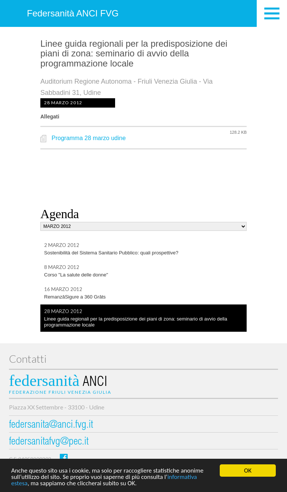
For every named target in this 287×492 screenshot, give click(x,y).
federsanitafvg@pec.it (49, 442)
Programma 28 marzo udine (89, 138)
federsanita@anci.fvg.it (51, 425)
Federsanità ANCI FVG (72, 13)
